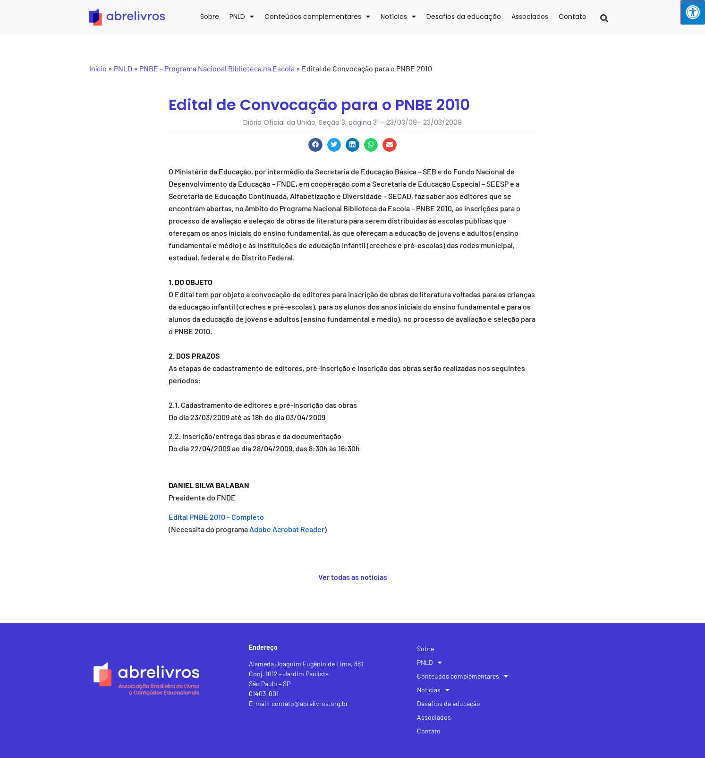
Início (98, 68)
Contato (572, 16)
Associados (529, 16)
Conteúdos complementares (317, 16)
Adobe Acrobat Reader (286, 529)
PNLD (241, 16)
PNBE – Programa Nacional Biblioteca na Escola (217, 68)
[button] (604, 18)
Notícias (398, 16)
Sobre (209, 16)
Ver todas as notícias (352, 576)
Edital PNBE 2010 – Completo (216, 516)
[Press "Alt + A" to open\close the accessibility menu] (692, 12)
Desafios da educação (463, 16)
